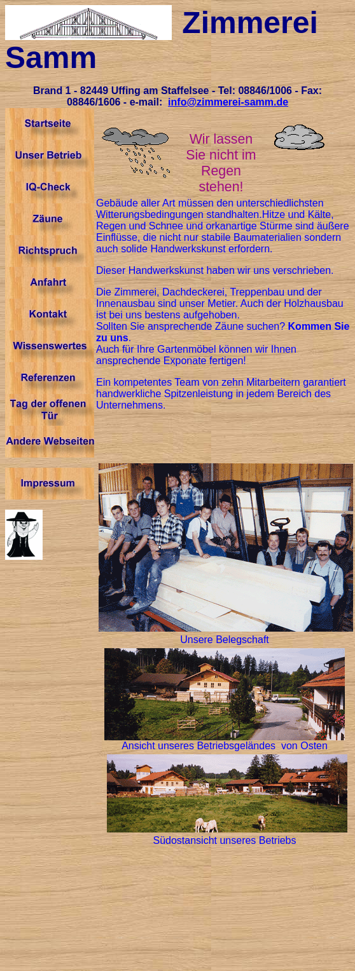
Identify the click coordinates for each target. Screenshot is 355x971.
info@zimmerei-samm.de (228, 102)
